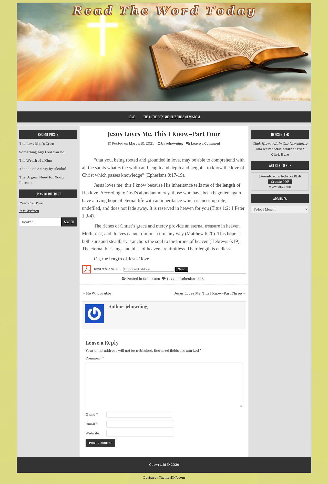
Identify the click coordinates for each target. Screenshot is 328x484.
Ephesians (151, 279)
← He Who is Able (96, 293)
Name (92, 414)
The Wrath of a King (35, 161)
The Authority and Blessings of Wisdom (171, 116)
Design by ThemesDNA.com (164, 477)
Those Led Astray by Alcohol (42, 169)
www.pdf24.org (280, 186)
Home (131, 116)
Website (92, 433)
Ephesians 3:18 (191, 279)
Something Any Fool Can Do (41, 152)
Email (91, 424)
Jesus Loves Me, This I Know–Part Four (164, 133)
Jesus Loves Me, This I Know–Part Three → (210, 293)
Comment (95, 358)
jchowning (174, 143)
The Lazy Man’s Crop (36, 144)
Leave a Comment (205, 143)
